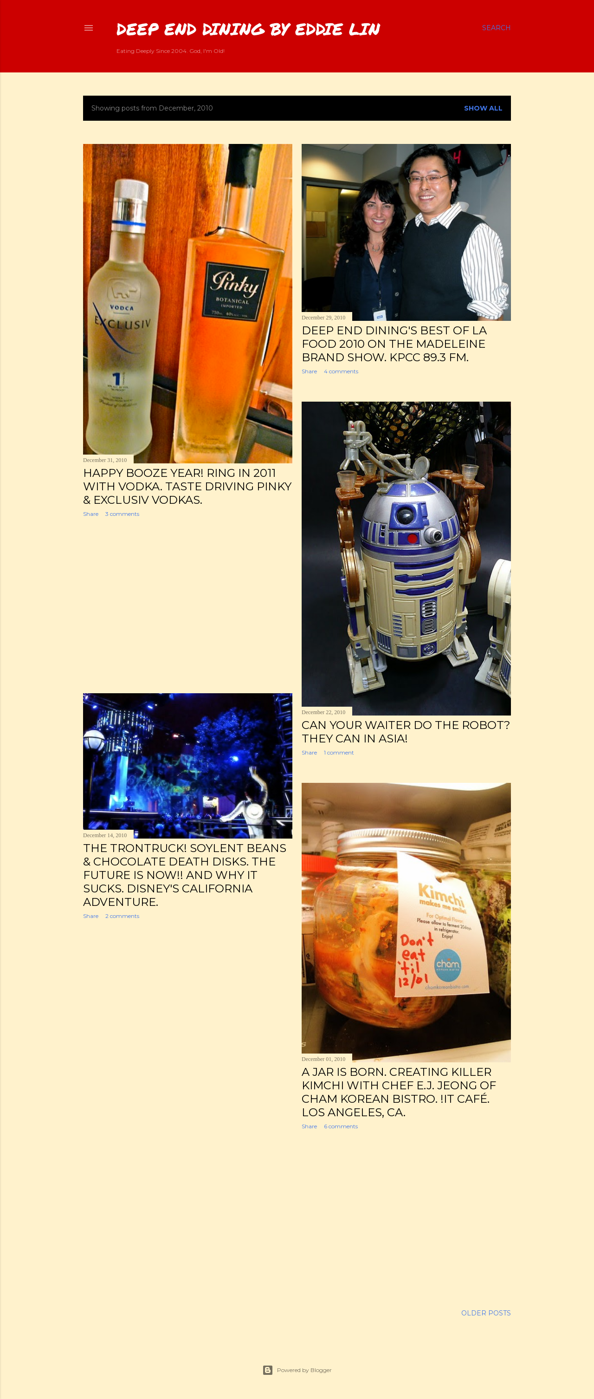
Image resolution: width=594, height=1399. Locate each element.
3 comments (122, 513)
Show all (483, 108)
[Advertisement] (187, 605)
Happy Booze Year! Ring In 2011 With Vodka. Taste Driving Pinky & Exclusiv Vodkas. (187, 486)
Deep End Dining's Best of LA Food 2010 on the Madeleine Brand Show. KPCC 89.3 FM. (394, 344)
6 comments (341, 1126)
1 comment (339, 752)
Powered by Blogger (297, 1370)
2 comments (122, 915)
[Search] (496, 28)
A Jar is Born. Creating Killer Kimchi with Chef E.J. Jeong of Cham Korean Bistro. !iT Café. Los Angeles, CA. (399, 1092)
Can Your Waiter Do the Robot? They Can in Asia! (406, 731)
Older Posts (486, 1313)
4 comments (341, 371)
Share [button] (90, 513)
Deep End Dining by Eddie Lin (248, 28)
